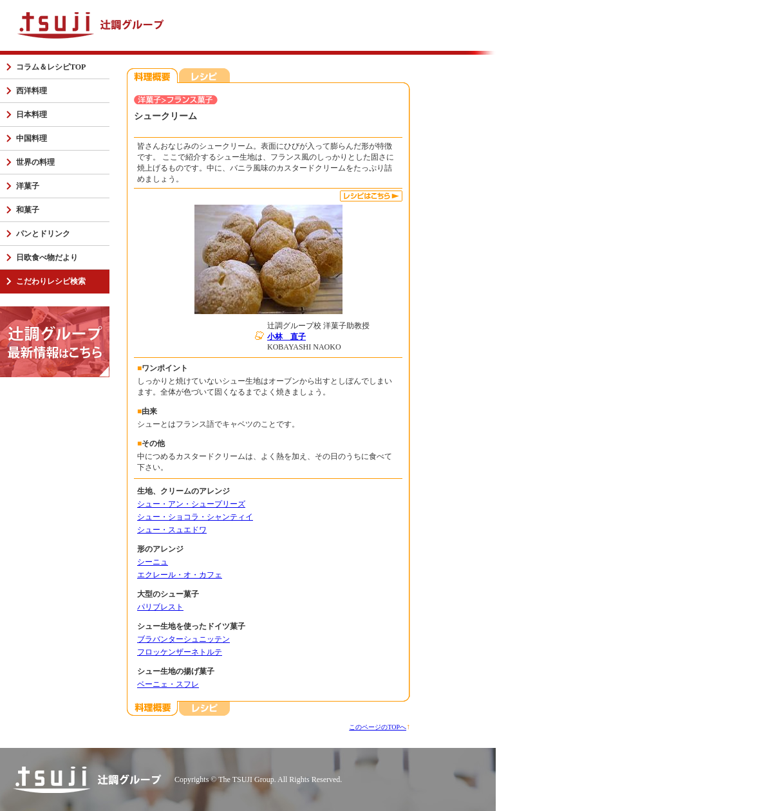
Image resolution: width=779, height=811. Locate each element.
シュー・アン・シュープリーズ (191, 503)
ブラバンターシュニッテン (183, 639)
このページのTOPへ (377, 727)
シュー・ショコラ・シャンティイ (195, 516)
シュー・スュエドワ (172, 529)
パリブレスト (160, 606)
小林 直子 (286, 336)
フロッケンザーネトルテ (179, 652)
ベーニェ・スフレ (168, 684)
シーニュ (152, 561)
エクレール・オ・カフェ (179, 574)
